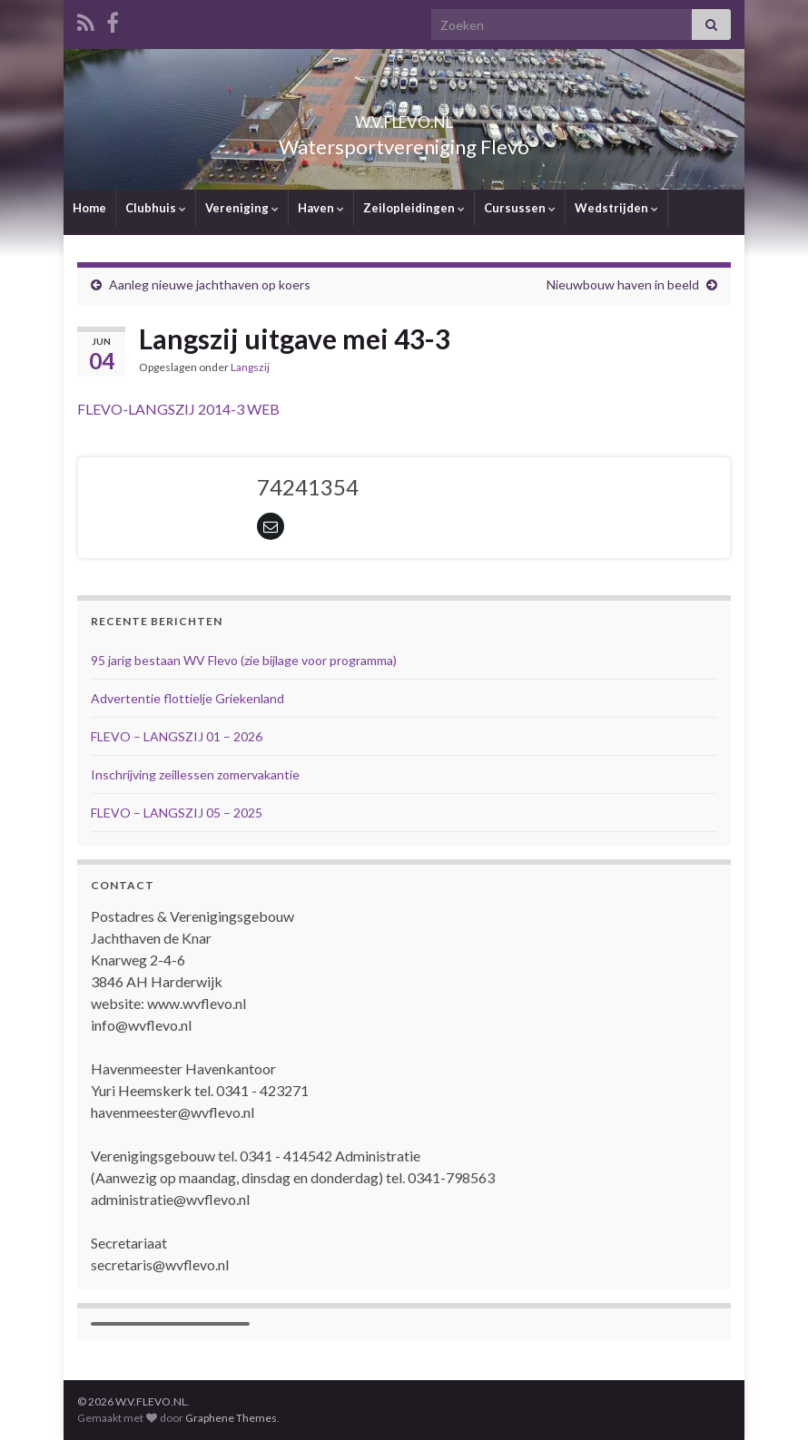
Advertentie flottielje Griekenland (187, 698)
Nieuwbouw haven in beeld (623, 284)
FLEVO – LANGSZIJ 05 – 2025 (176, 812)
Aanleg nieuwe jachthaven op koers (209, 284)
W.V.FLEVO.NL (404, 116)
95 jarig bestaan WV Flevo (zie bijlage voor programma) (244, 660)
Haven (321, 208)
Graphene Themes (231, 1418)
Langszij (250, 367)
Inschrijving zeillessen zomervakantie (195, 774)
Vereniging (242, 208)
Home (89, 208)
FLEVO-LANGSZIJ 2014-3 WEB (178, 408)
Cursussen (520, 208)
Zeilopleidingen (414, 208)
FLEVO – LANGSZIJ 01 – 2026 (176, 736)
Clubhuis (155, 208)
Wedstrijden (616, 208)
